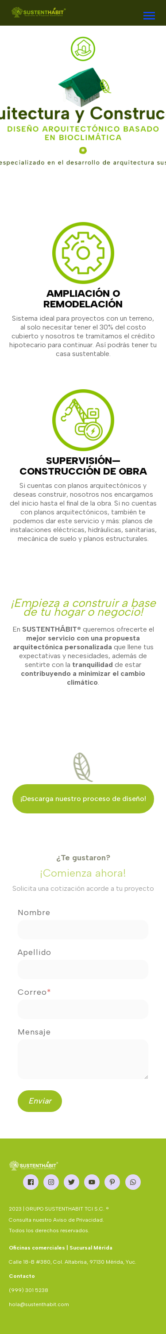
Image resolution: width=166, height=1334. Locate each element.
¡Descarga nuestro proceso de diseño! (83, 798)
